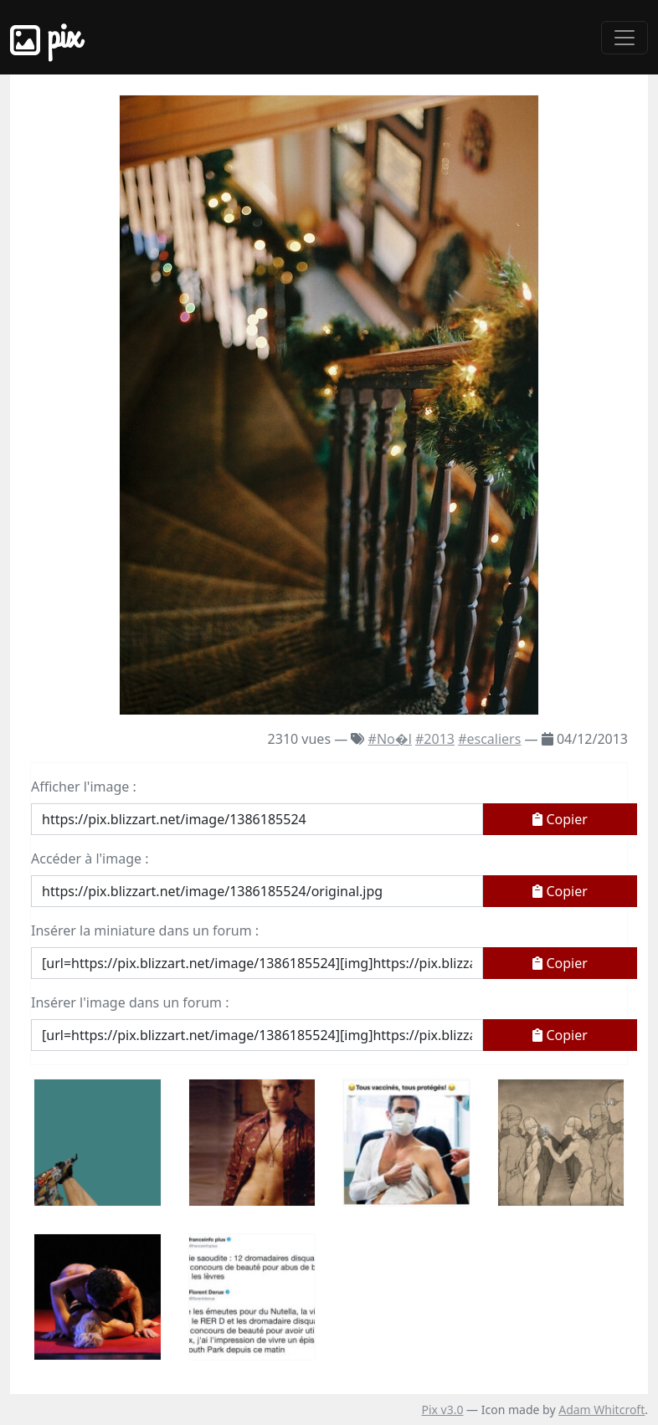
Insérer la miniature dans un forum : (145, 930)
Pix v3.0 (442, 1409)
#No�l (390, 739)
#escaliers (489, 739)
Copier (560, 819)
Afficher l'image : (83, 786)
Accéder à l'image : (89, 858)
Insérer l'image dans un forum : (130, 1002)
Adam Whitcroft (601, 1409)
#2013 (435, 739)
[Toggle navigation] (624, 37)
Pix (45, 37)
